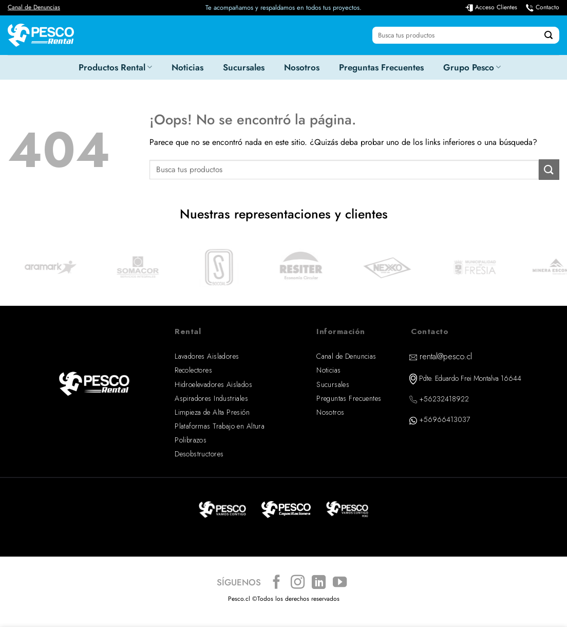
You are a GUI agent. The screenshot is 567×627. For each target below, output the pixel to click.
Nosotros (301, 67)
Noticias (187, 67)
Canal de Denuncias (34, 7)
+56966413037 (444, 419)
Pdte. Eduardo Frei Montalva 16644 (470, 378)
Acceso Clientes (496, 7)
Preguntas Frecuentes (381, 67)
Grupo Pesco (472, 67)
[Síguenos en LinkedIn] (319, 583)
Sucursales (243, 67)
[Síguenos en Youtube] (340, 583)
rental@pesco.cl (446, 356)
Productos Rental (115, 67)
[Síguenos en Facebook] (277, 583)
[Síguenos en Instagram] (298, 583)
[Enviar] (548, 35)
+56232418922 (444, 399)
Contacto (547, 7)
